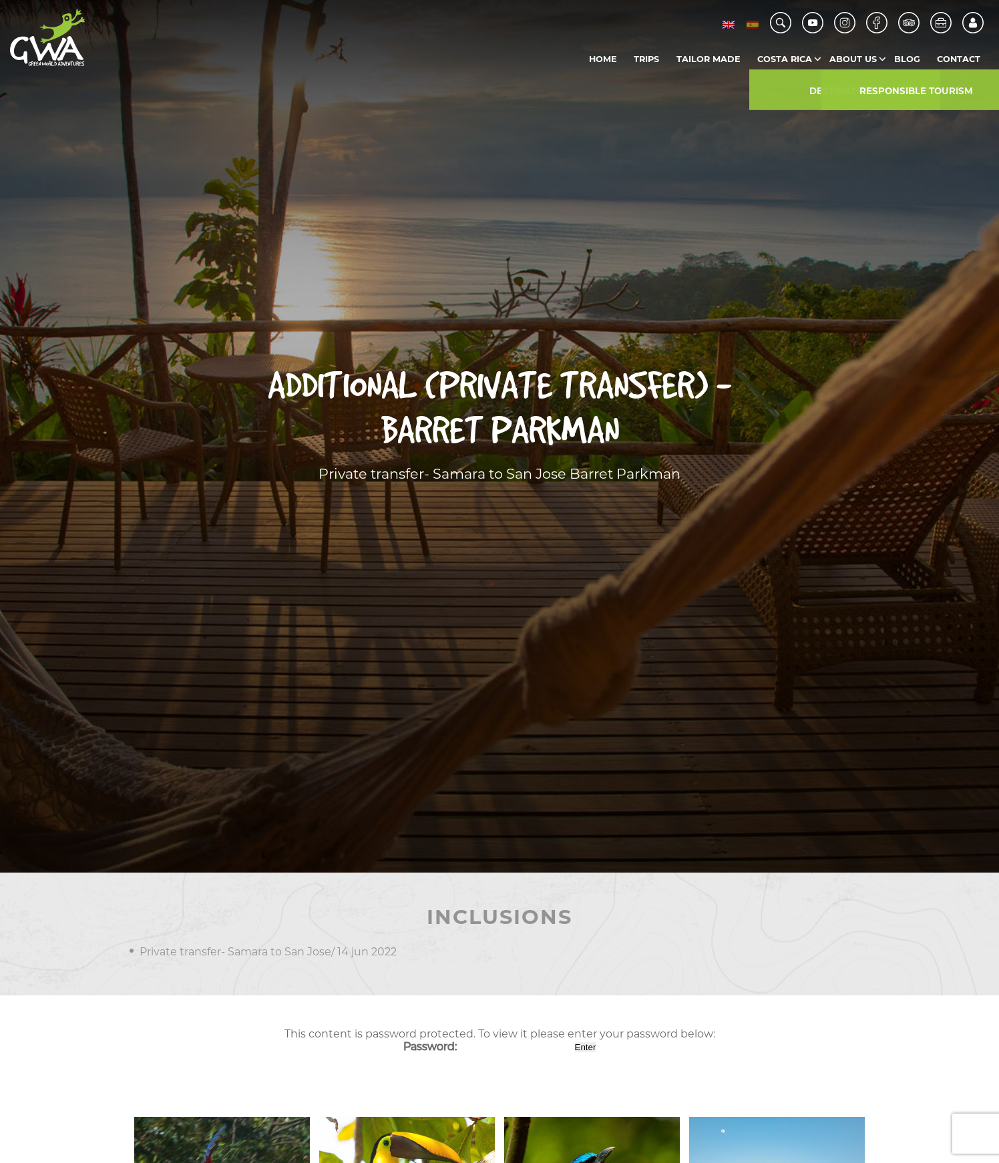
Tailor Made (708, 59)
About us (853, 59)
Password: (487, 1046)
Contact (958, 59)
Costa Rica (784, 59)
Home (603, 59)
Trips (646, 59)
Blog (907, 59)
